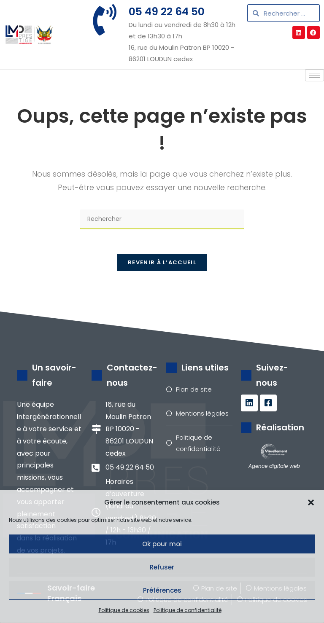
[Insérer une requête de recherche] (162, 219)
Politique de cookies (124, 610)
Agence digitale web (274, 466)
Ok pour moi (162, 544)
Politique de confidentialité (187, 610)
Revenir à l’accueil (162, 264)
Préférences (162, 590)
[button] (311, 502)
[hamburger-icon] (314, 75)
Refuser (162, 567)
